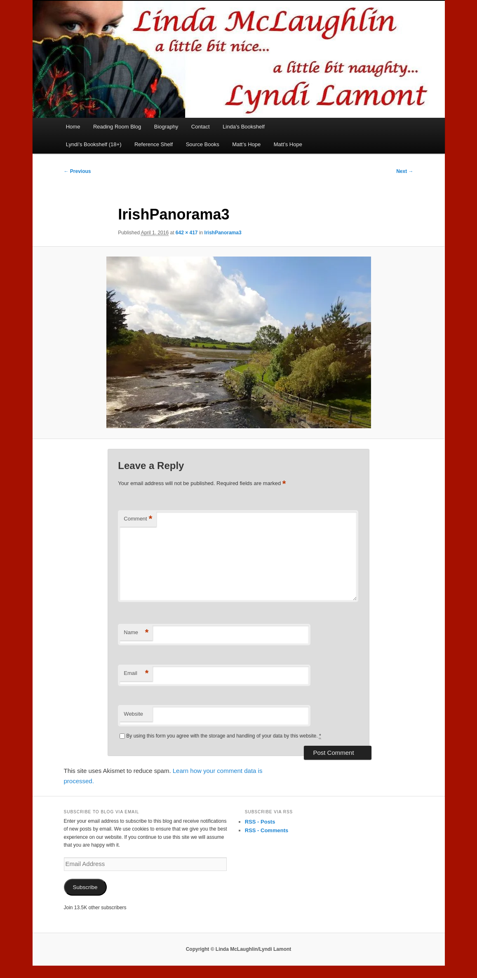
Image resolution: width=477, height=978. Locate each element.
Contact (200, 127)
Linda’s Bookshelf (244, 127)
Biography (166, 127)
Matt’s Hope (246, 144)
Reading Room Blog (117, 127)
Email (136, 673)
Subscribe (85, 887)
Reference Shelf (153, 144)
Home (73, 127)
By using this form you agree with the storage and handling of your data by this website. (223, 736)
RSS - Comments (266, 830)
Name (136, 633)
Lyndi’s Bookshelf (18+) (94, 144)
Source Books (202, 144)
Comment (138, 519)
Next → (404, 171)
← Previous (77, 171)
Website (133, 714)
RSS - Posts (260, 822)
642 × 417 (187, 233)
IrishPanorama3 (223, 233)
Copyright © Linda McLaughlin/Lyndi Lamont (238, 949)
